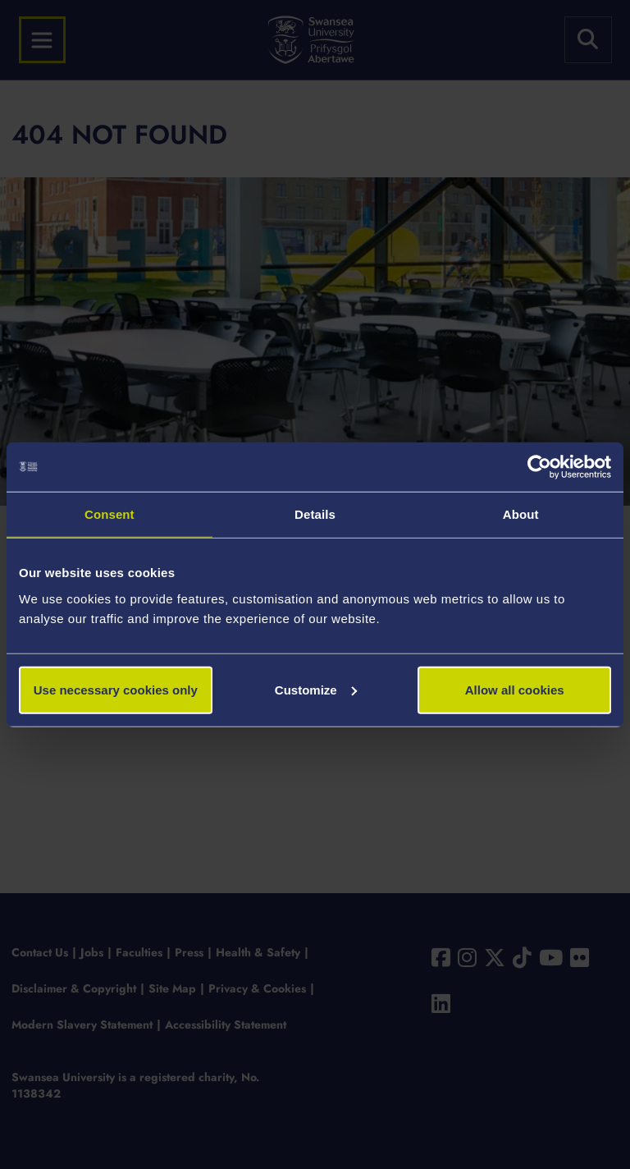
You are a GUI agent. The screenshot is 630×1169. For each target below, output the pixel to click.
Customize (316, 689)
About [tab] (521, 514)
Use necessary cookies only (116, 689)
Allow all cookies (514, 689)
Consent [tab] (109, 514)
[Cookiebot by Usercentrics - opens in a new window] (539, 467)
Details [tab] (315, 514)
